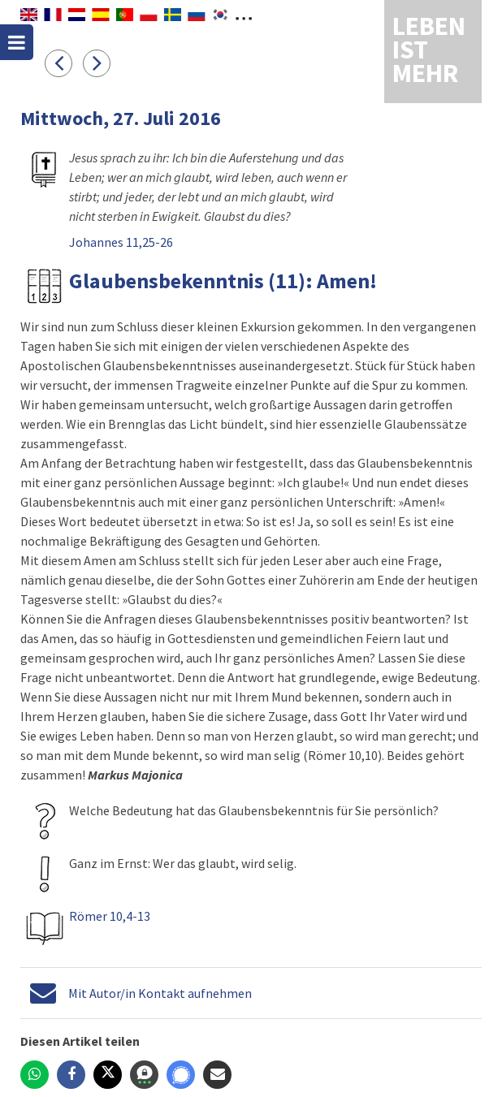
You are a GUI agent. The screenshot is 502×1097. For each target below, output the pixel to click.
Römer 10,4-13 (109, 916)
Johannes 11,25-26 (121, 242)
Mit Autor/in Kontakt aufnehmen (160, 993)
